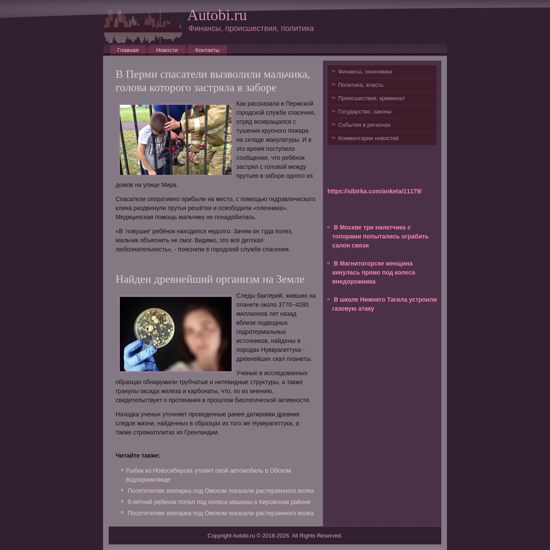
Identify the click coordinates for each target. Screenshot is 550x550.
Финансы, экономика (365, 71)
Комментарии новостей (368, 138)
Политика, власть (360, 85)
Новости (166, 50)
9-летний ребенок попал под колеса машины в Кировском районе (219, 501)
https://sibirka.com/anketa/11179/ (374, 191)
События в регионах (364, 125)
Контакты (208, 50)
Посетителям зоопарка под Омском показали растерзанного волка (221, 490)
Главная (127, 50)
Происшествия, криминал (371, 98)
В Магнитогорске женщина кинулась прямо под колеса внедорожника (373, 272)
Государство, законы (364, 111)
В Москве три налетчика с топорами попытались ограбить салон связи (380, 236)
